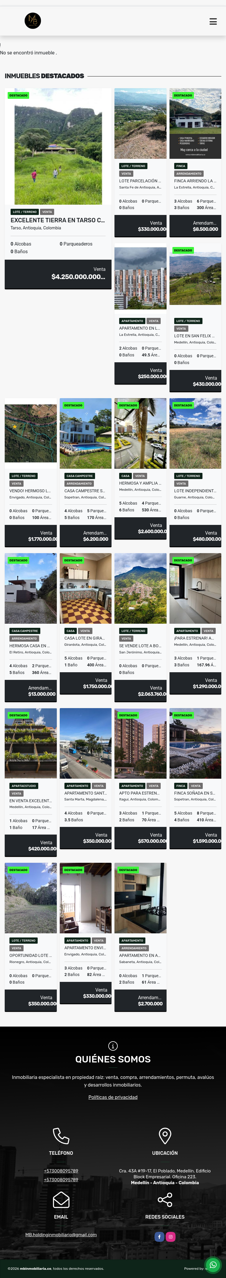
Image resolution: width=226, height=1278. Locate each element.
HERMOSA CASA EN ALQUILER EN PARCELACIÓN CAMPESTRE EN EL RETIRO (30, 645)
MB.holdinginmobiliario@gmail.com (61, 1234)
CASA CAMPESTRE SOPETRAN (85, 490)
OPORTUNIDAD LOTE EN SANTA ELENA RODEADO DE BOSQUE (30, 955)
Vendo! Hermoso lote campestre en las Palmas (30, 490)
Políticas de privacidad (113, 1097)
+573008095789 (61, 1171)
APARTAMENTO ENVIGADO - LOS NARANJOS (85, 947)
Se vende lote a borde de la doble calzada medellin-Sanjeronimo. (140, 645)
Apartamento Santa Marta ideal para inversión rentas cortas (85, 793)
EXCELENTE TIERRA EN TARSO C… (58, 220)
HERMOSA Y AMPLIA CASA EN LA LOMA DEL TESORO (140, 483)
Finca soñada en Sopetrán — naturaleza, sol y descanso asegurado (195, 793)
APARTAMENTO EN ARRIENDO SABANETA (140, 955)
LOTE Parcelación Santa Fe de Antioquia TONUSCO (140, 180)
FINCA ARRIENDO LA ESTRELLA (195, 180)
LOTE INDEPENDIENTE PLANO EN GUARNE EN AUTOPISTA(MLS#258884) (195, 490)
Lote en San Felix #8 (195, 335)
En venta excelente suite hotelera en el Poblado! (30, 800)
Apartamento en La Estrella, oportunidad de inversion (140, 328)
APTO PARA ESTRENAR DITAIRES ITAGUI (140, 793)
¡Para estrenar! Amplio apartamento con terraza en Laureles (195, 638)
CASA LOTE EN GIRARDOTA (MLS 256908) (85, 638)
